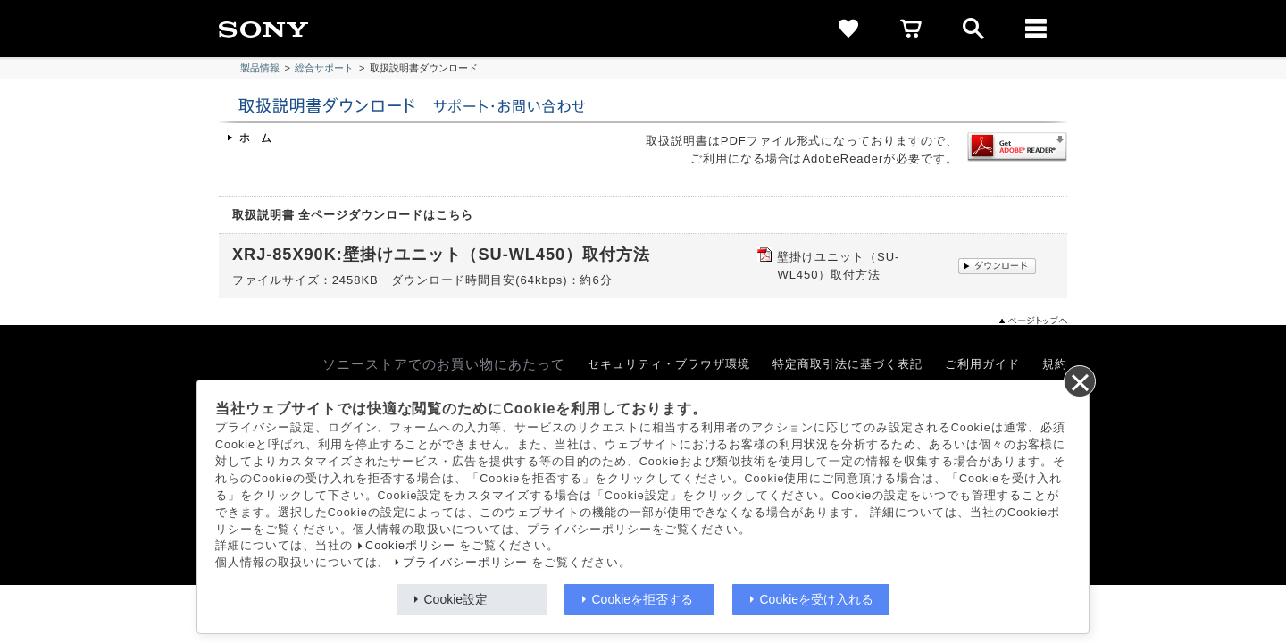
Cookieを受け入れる (817, 599)
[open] (973, 28)
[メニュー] (1036, 28)
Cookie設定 (456, 599)
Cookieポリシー (410, 545)
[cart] (911, 28)
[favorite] (848, 28)
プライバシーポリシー (465, 562)
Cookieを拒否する (643, 599)
